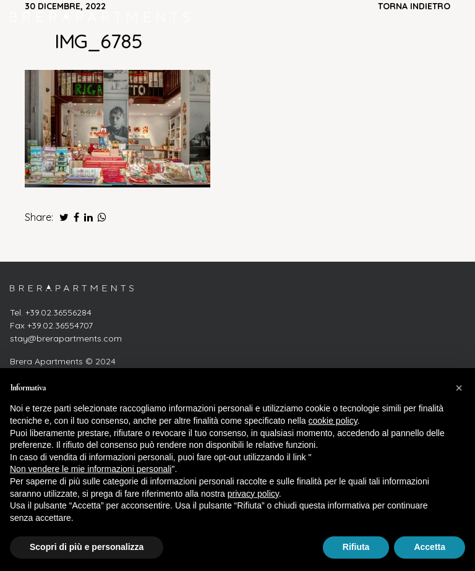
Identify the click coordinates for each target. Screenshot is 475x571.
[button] (459, 388)
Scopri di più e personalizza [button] (86, 547)
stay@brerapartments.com (66, 338)
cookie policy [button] (333, 421)
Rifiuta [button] (356, 547)
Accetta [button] (429, 547)
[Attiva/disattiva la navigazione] (452, 16)
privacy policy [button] (253, 494)
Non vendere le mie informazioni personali (90, 469)
